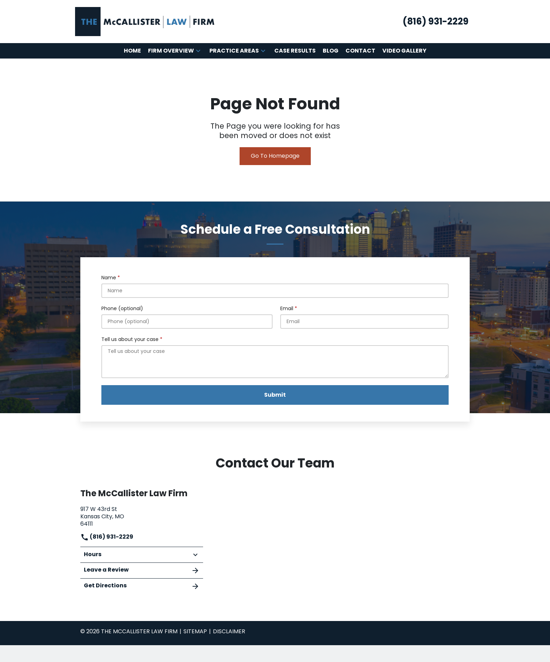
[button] (198, 51)
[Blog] (330, 51)
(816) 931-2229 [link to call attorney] (106, 537)
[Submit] (275, 395)
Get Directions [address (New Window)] (142, 586)
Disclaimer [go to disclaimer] (229, 631)
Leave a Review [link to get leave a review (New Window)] (142, 570)
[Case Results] (295, 51)
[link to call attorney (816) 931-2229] (435, 21)
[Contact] (360, 51)
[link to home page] (145, 21)
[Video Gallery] (404, 51)
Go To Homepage (275, 156)
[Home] (132, 51)
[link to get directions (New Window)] (141, 516)
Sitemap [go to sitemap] (195, 631)
